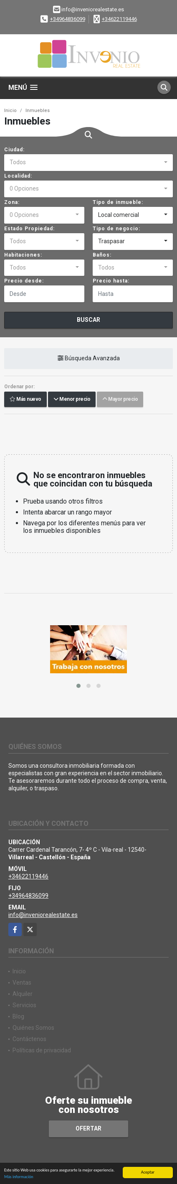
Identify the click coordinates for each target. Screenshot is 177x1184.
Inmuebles (37, 110)
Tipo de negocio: (116, 229)
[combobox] (88, 162)
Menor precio (71, 399)
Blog (18, 1016)
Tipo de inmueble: (118, 202)
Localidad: (18, 176)
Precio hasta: (111, 281)
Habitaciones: (23, 255)
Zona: (12, 202)
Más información (18, 1177)
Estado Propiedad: (29, 229)
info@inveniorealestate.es (43, 915)
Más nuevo (25, 399)
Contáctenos (29, 1039)
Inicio (10, 110)
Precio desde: (24, 281)
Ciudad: (14, 150)
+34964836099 (67, 19)
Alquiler (23, 993)
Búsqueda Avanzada (89, 358)
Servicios (24, 1005)
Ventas (22, 982)
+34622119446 (119, 19)
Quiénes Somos (33, 1027)
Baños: (102, 255)
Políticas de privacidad (42, 1050)
